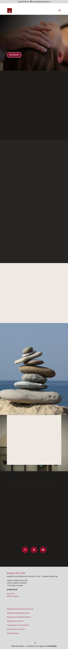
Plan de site (11, 594)
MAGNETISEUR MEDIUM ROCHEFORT (20, 609)
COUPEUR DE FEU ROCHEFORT (18, 625)
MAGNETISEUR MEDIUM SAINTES (19, 617)
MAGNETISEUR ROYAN (15, 621)
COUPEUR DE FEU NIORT (16, 629)
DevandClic (52, 646)
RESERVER (14, 54)
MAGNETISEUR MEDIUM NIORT (18, 613)
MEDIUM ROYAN (13, 633)
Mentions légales (13, 596)
